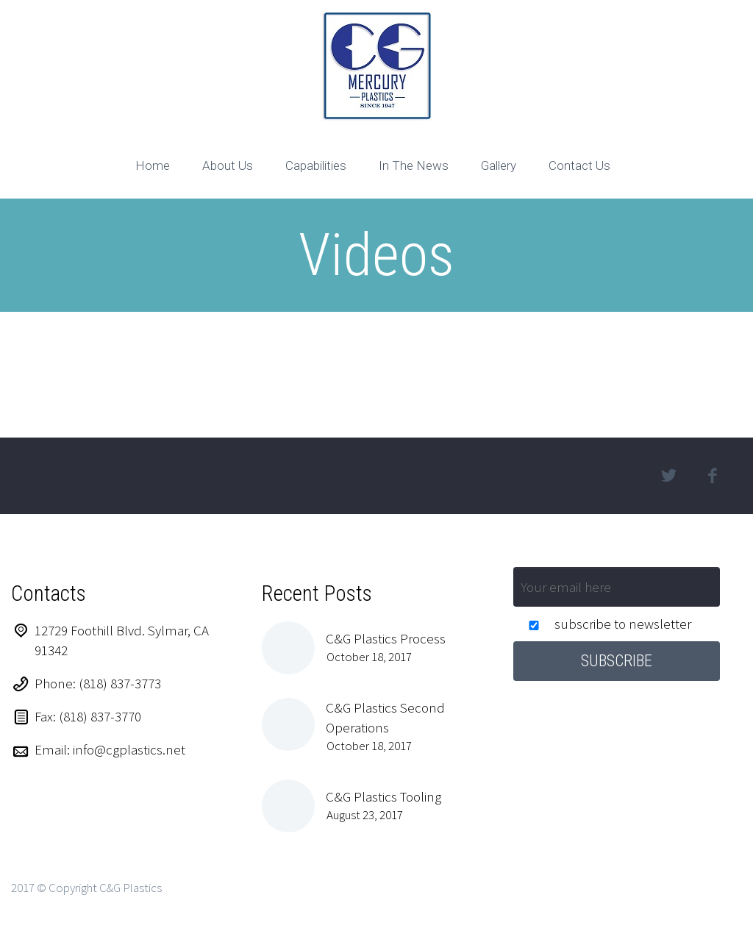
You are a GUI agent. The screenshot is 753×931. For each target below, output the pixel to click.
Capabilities (315, 165)
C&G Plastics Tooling (383, 796)
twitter (669, 475)
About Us (227, 165)
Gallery (498, 165)
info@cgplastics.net (129, 749)
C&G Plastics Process (386, 638)
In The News (414, 165)
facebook (713, 475)
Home (152, 165)
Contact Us (579, 165)
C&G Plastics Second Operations (385, 717)
